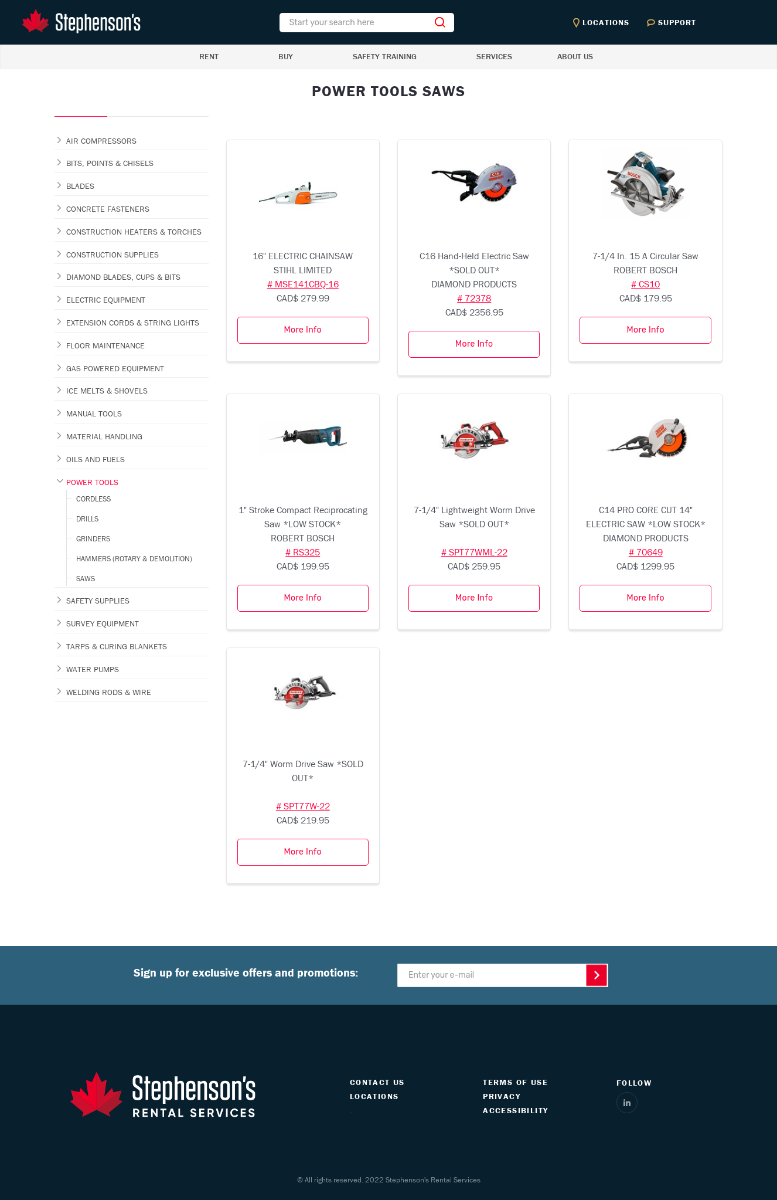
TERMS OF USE (515, 1082)
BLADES (80, 186)
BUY (285, 56)
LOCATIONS (374, 1096)
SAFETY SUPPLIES (98, 600)
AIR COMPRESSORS (101, 140)
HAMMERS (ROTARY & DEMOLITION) (134, 559)
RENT (209, 56)
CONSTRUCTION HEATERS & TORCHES (134, 231)
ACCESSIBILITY (515, 1110)
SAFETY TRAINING (385, 56)
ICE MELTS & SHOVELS (107, 390)
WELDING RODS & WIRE (108, 692)
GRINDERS (93, 539)
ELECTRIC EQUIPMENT (105, 299)
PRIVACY (501, 1096)
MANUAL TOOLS (94, 413)
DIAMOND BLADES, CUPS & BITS (123, 277)
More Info (303, 330)
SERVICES (494, 56)
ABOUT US (575, 56)
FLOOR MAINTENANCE (105, 345)
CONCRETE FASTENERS (107, 209)
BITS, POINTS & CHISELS (110, 163)
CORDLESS (93, 499)
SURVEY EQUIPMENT (102, 623)
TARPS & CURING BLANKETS (116, 646)
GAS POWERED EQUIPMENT (115, 368)
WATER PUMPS (92, 669)
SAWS (85, 579)
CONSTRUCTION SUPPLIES (112, 254)
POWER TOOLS (92, 482)
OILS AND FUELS (95, 459)
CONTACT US (377, 1082)
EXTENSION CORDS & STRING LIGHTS (132, 322)
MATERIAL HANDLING (104, 436)
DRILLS (87, 519)
